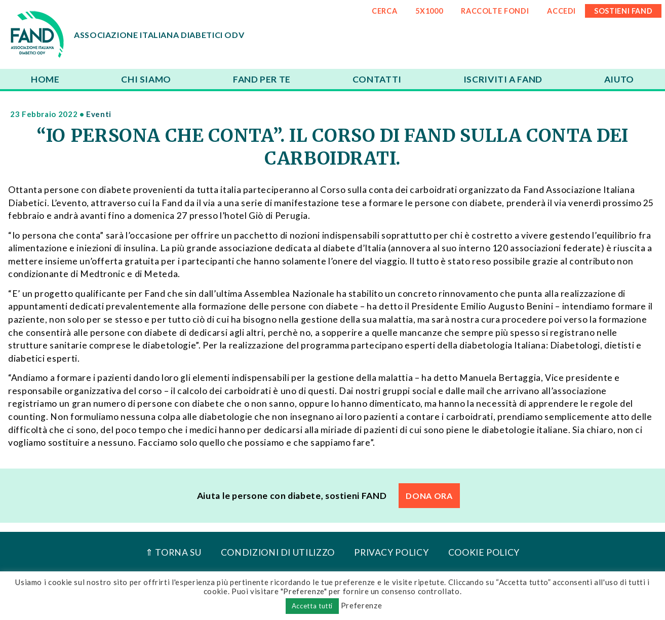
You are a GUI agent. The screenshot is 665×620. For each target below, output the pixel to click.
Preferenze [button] (361, 605)
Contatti (377, 79)
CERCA (384, 11)
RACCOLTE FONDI (495, 11)
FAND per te (262, 79)
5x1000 (429, 11)
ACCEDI (561, 11)
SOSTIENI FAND (623, 11)
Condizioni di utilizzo (278, 552)
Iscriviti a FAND (502, 79)
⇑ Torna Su (173, 552)
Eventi (98, 114)
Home (45, 79)
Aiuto (619, 79)
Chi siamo (146, 79)
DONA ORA (429, 495)
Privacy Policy (391, 552)
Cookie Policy (484, 552)
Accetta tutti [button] (312, 606)
